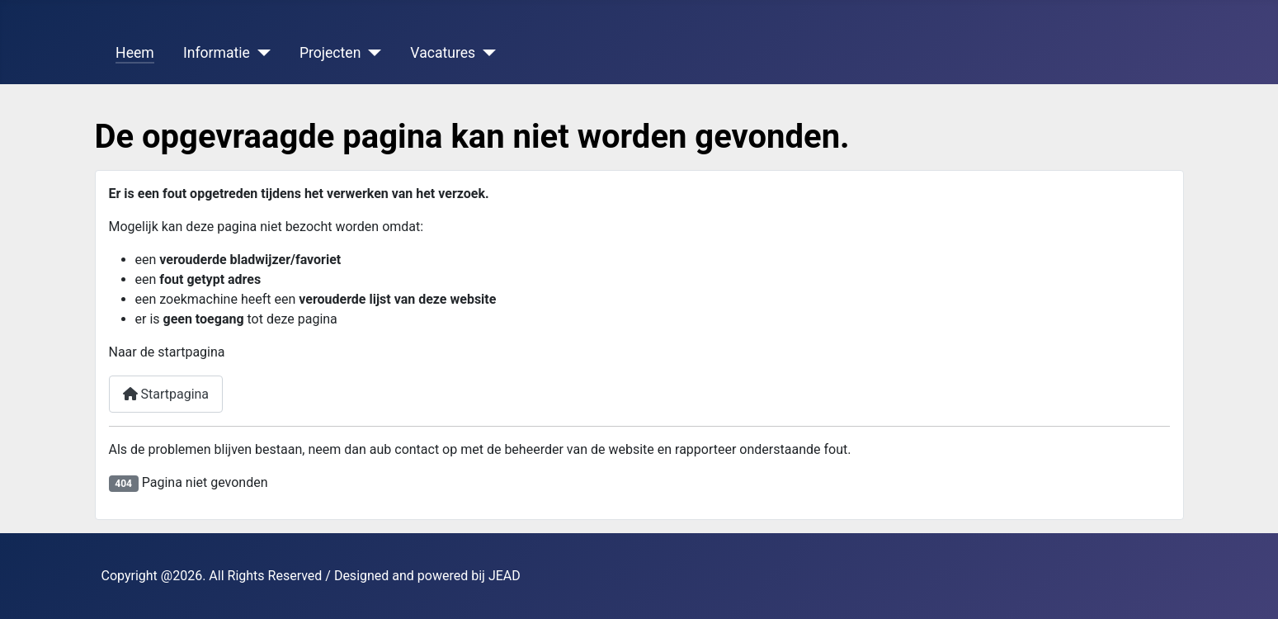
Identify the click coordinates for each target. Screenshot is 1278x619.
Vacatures (442, 53)
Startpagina (166, 394)
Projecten (330, 53)
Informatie (216, 53)
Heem (135, 53)
